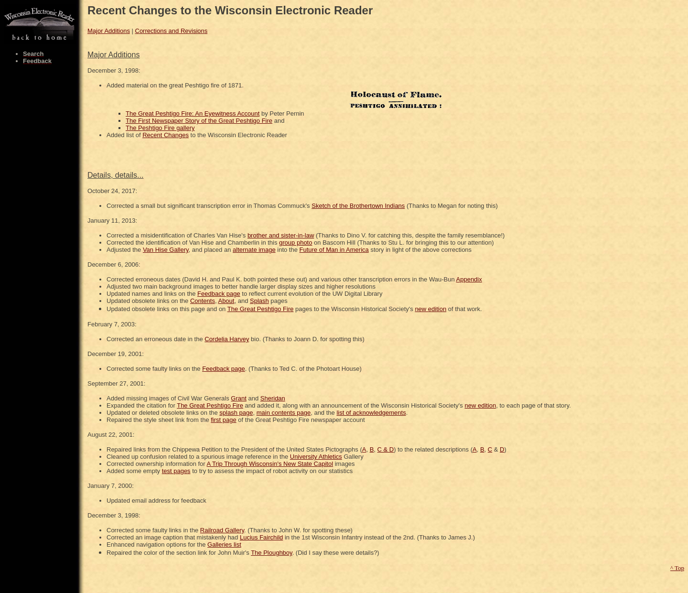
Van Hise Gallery (166, 249)
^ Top (677, 567)
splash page (236, 412)
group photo (295, 242)
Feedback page (218, 293)
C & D (385, 449)
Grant (239, 398)
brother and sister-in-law (280, 235)
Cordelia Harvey (226, 339)
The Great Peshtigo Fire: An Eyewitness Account (192, 113)
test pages (176, 470)
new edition (430, 309)
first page (223, 419)
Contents (202, 300)
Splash (259, 300)
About (226, 300)
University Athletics (316, 456)
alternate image (254, 249)
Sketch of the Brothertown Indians (358, 205)
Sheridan (272, 398)
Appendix (469, 279)
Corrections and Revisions (171, 30)
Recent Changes (165, 135)
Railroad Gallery (222, 530)
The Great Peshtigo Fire (260, 309)
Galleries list (224, 544)
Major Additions (108, 30)
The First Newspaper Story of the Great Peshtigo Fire (199, 120)
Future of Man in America (334, 249)
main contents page (284, 412)
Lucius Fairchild (261, 537)
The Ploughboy (271, 552)
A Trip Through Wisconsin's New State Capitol (270, 463)
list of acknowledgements (371, 412)
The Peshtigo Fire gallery (160, 127)
